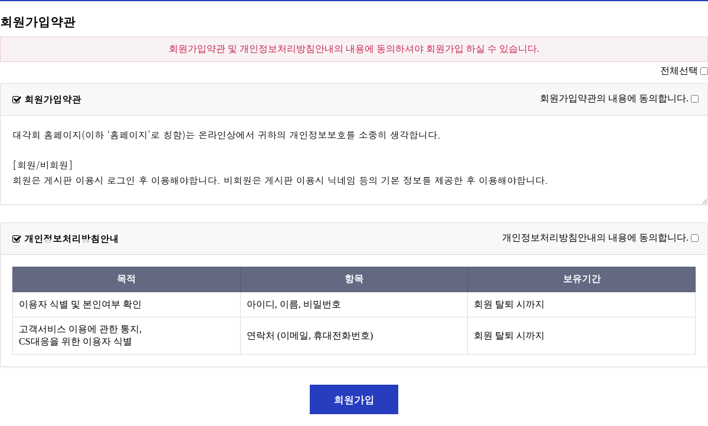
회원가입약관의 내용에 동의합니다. (614, 98)
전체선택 (679, 70)
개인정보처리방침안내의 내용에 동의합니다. (595, 237)
